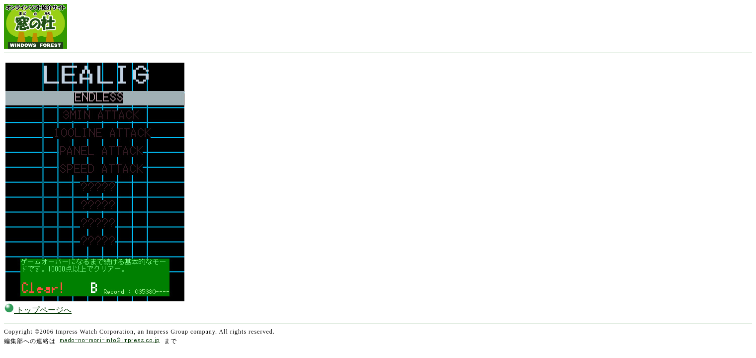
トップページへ (38, 310)
